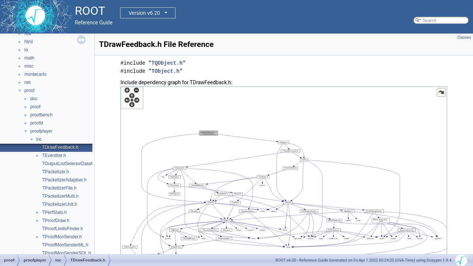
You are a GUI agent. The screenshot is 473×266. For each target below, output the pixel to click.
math (29, 58)
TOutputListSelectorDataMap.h (72, 163)
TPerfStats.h (54, 212)
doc (33, 98)
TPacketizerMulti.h (60, 196)
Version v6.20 (144, 13)
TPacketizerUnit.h (59, 204)
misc (29, 66)
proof (29, 90)
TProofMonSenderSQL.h (66, 253)
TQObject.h (167, 62)
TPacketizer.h (55, 171)
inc (39, 139)
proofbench (41, 114)
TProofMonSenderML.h (65, 245)
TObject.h (166, 71)
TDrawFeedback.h (60, 147)
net (27, 82)
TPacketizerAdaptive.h (64, 180)
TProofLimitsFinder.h (62, 228)
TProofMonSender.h (62, 236)
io (26, 49)
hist (27, 33)
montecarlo (35, 74)
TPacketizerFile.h (59, 188)
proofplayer (41, 131)
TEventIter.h (54, 155)
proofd (36, 123)
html (28, 41)
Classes (464, 37)
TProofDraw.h (55, 220)
